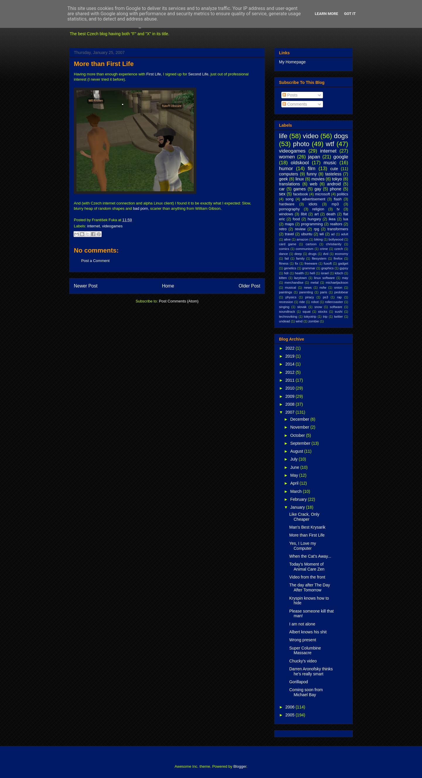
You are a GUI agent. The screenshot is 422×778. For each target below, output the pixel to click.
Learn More (326, 13)
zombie (313, 321)
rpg (316, 229)
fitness (283, 263)
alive (287, 239)
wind (299, 321)
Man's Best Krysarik (307, 527)
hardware (287, 204)
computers (288, 174)
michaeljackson (337, 282)
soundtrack (287, 311)
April (295, 483)
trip (325, 316)
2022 (290, 348)
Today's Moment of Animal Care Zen (306, 566)
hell (312, 273)
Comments (295, 104)
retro (283, 229)
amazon (302, 239)
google (340, 157)
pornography (289, 209)
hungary (314, 219)
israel (325, 273)
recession (286, 302)
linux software (324, 278)
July (294, 459)
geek (283, 179)
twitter (338, 316)
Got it (350, 13)
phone (335, 189)
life (283, 136)
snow (318, 307)
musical (290, 287)
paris (323, 292)
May (294, 475)
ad (332, 234)
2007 (290, 412)
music (330, 162)
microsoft (322, 194)
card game (287, 244)
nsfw (322, 287)
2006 (290, 707)
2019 (290, 356)
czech (338, 249)
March (296, 491)
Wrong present (302, 639)
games (299, 189)
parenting (306, 292)
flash (338, 199)
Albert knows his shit (308, 632)
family (300, 258)
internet (93, 226)
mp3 (335, 204)
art (316, 214)
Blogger (239, 766)
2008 (290, 404)
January (298, 507)
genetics (290, 268)
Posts (290, 95)
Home (168, 285)
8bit (304, 214)
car (282, 189)
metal (315, 282)
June (295, 467)
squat (306, 311)
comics (284, 249)
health (299, 273)
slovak (302, 307)
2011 (290, 380)
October (298, 435)
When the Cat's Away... (310, 556)
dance (283, 254)
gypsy (344, 268)
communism (304, 249)
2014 (290, 364)
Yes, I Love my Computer (302, 546)
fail (287, 258)
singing (284, 307)
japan (314, 157)
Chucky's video (303, 661)
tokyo (337, 179)
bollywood (336, 239)
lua (345, 219)
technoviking (288, 316)
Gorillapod (298, 681)
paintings (285, 292)
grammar (308, 268)
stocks (322, 311)
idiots (313, 204)
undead (284, 321)
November (300, 427)
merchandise (294, 282)
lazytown (300, 278)
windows (286, 214)
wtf (330, 144)
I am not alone (302, 624)
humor (286, 168)
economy (341, 254)
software (336, 307)
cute (334, 168)
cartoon (311, 244)
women (287, 157)
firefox (337, 258)
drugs (312, 254)
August (297, 451)
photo (301, 144)
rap (339, 297)
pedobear (341, 292)
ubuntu (306, 234)
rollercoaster (334, 302)
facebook (300, 194)
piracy (309, 297)
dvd (325, 254)
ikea (332, 219)
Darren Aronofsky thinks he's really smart (311, 671)
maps (289, 224)
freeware (310, 263)
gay (317, 189)
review (300, 229)
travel (289, 234)
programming (312, 224)
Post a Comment (95, 260)
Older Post (249, 285)
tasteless (333, 174)
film (311, 168)
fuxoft (328, 263)
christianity (333, 244)
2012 (290, 372)
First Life (153, 74)
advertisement (313, 199)
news (308, 287)
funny (311, 174)
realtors (336, 224)
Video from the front (307, 577)
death (331, 214)
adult (344, 234)
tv (338, 209)
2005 (290, 715)
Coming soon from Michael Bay (306, 692)
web (313, 184)
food (296, 219)
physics (290, 297)
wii (321, 234)
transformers (337, 229)
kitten (283, 278)
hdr (286, 273)
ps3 (325, 297)
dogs (341, 136)
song (289, 199)
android (334, 184)
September (300, 443)
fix (296, 263)
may (345, 278)
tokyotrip (310, 316)
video (311, 136)
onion (338, 287)
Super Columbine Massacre (305, 650)
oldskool (300, 162)
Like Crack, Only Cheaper (304, 517)
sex (282, 194)
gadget (343, 263)
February (299, 499)
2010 (290, 388)
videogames (112, 226)
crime (324, 249)
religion (318, 209)
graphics (327, 268)
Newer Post (86, 285)
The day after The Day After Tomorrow (309, 587)
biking (318, 239)
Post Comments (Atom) (178, 301)
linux (299, 179)
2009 (290, 396)
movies (318, 179)
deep (298, 254)
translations (289, 184)
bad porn (140, 208)
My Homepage (292, 62)
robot (315, 302)
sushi (338, 311)
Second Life (198, 74)
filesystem (319, 258)
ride (302, 302)
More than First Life (104, 63)
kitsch (339, 273)
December (300, 419)
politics (342, 194)
